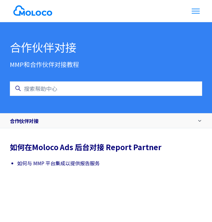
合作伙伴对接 (24, 121)
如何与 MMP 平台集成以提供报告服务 (58, 163)
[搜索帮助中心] (106, 88)
